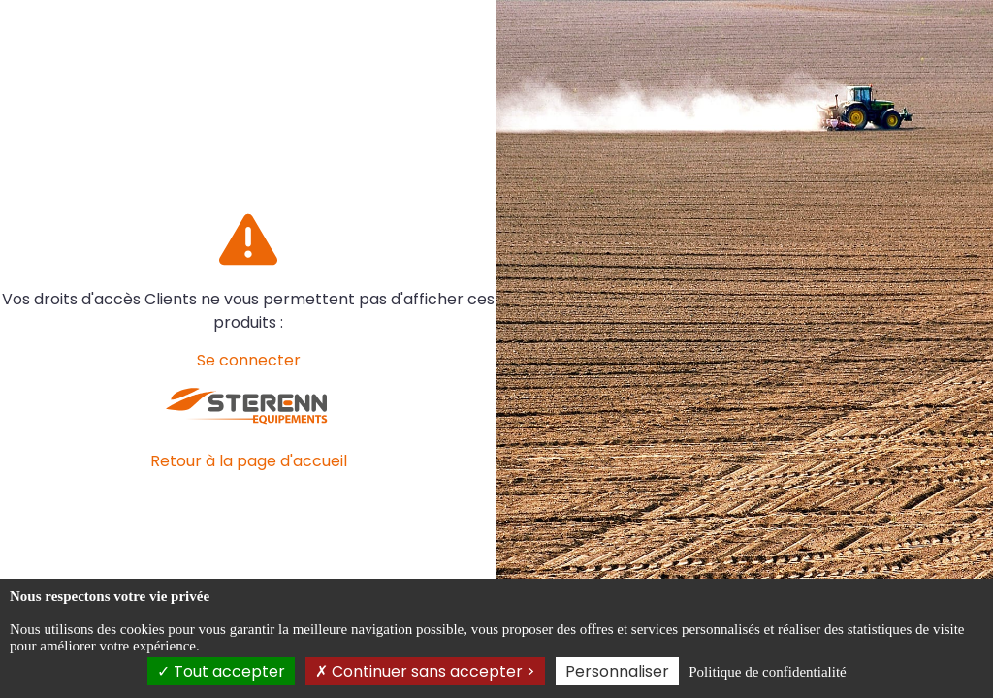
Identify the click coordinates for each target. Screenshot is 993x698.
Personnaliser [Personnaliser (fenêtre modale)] (617, 671)
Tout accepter (221, 671)
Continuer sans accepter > (425, 671)
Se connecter (249, 360)
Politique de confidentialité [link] (767, 672)
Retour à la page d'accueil (248, 461)
